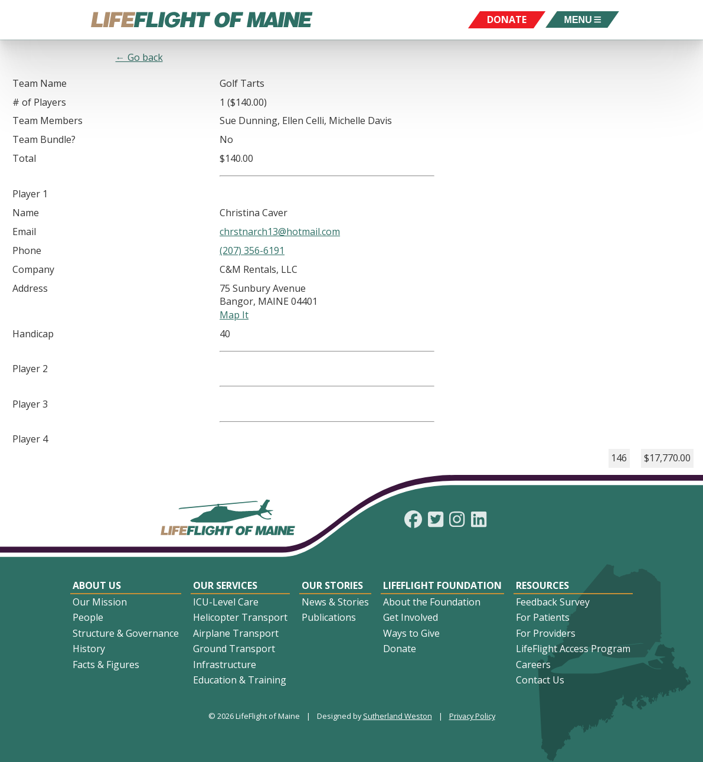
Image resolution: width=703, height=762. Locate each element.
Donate (399, 648)
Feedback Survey (553, 601)
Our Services (225, 585)
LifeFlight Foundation (442, 585)
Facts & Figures (106, 664)
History (89, 648)
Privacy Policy (472, 716)
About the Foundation (431, 601)
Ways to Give (411, 633)
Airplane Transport (236, 633)
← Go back (139, 57)
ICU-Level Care (226, 601)
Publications (329, 617)
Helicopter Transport (240, 617)
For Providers (546, 633)
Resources (542, 585)
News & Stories (335, 601)
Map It (234, 314)
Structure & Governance (126, 633)
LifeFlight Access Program (573, 648)
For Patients (543, 617)
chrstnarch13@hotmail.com (280, 231)
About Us (97, 585)
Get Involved (410, 617)
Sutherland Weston (397, 716)
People (88, 617)
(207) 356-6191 (252, 250)
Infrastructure (224, 664)
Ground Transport (234, 648)
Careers (533, 664)
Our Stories (332, 585)
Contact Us (540, 679)
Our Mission (100, 601)
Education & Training (239, 679)
